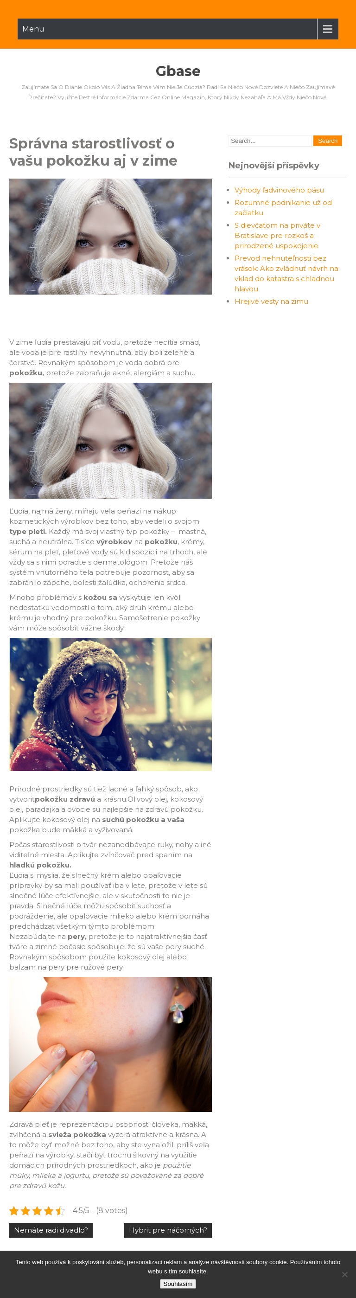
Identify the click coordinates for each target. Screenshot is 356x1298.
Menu (33, 29)
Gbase (178, 71)
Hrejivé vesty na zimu (271, 301)
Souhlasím (178, 1283)
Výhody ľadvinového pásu (279, 190)
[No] (344, 1274)
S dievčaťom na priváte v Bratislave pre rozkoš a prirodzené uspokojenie (277, 235)
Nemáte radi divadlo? (51, 1230)
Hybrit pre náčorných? (168, 1230)
